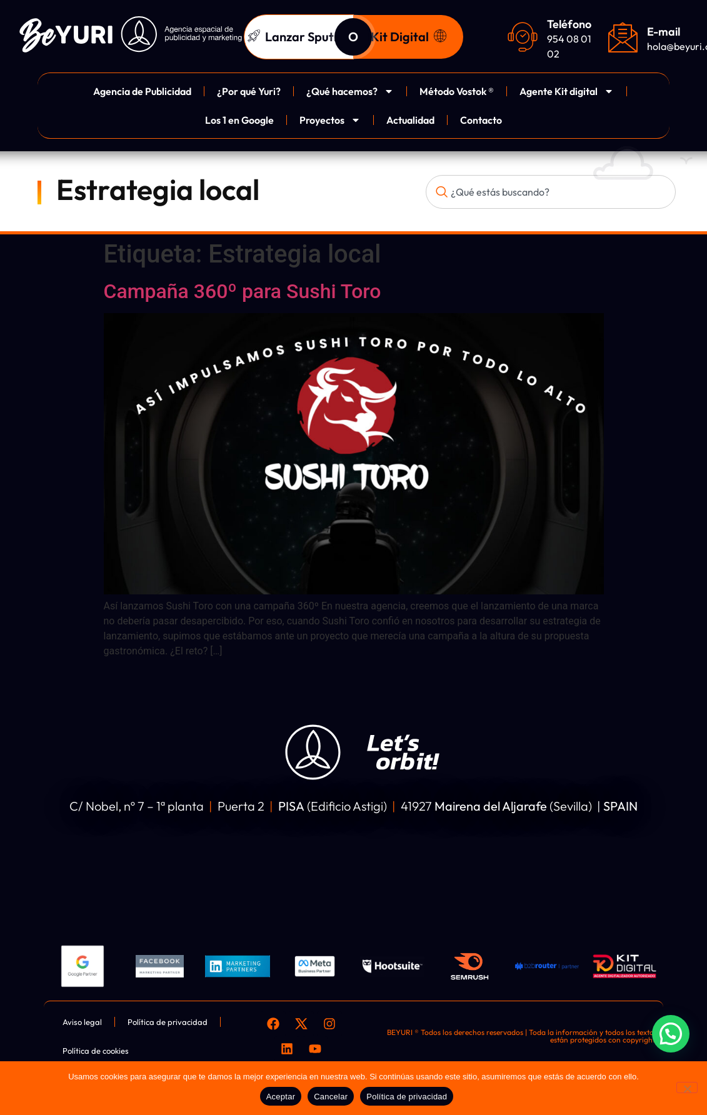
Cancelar (331, 1096)
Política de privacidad (406, 1096)
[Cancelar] (687, 1087)
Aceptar (281, 1096)
